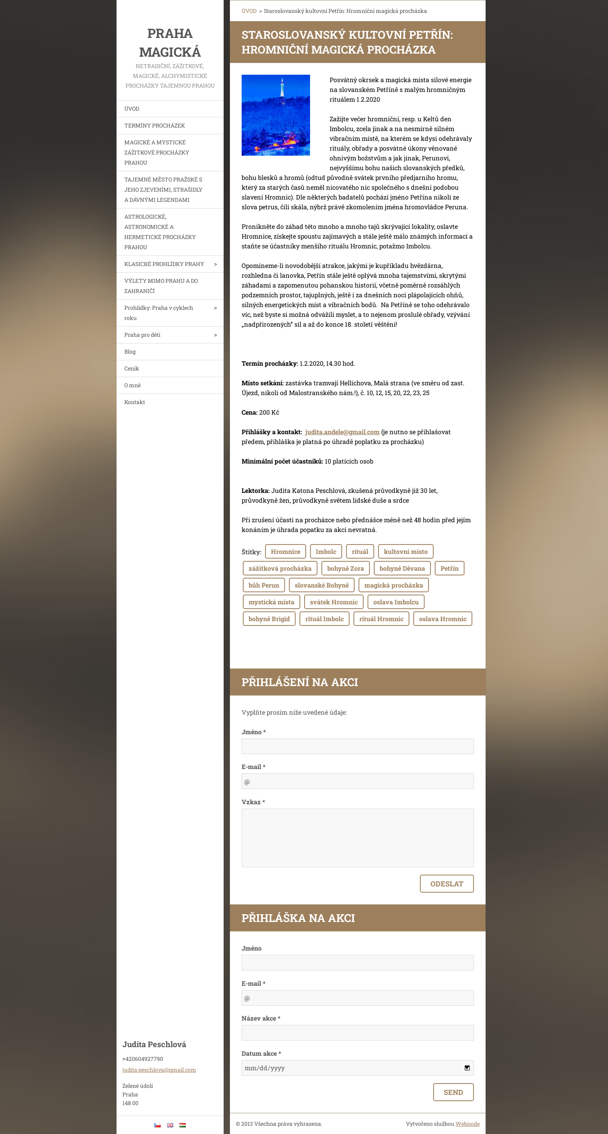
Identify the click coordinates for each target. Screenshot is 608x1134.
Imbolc (326, 551)
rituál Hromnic (381, 619)
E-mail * (253, 766)
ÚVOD (131, 108)
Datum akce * (261, 1053)
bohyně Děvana (402, 568)
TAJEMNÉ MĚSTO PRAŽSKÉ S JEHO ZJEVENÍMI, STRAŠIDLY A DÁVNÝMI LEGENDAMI (163, 189)
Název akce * (261, 1018)
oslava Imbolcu (396, 602)
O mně (132, 385)
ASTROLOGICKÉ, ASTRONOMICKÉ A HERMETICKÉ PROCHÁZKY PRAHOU (160, 232)
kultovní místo (406, 551)
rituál (360, 551)
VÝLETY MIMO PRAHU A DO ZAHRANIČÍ (161, 286)
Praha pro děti (142, 334)
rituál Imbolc (324, 619)
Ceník (131, 368)
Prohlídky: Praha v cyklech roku (158, 313)
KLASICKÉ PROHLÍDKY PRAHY (164, 264)
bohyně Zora (345, 568)
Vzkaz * (253, 802)
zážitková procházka (280, 568)
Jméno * (254, 732)
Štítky (251, 552)
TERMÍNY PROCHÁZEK (154, 125)
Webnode (468, 1123)
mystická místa (271, 602)
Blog (130, 351)
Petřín (450, 568)
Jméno (252, 948)
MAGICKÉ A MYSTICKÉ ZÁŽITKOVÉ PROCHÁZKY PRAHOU (156, 152)
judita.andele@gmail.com (342, 432)
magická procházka (393, 585)
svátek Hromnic (334, 602)
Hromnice (285, 551)
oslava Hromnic (442, 619)
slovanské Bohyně (322, 585)
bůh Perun (264, 585)
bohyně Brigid (269, 619)
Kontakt (134, 402)
